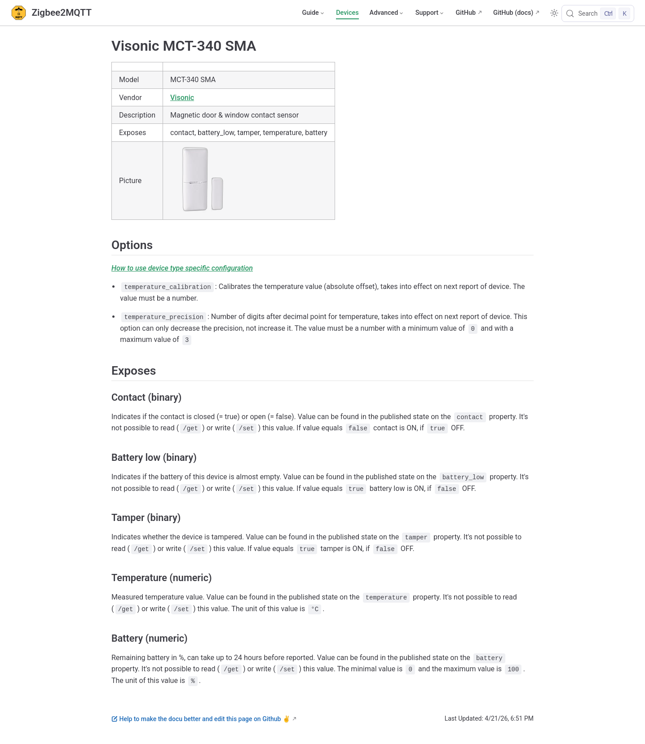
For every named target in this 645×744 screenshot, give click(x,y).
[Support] (430, 13)
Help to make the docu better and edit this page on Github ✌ (200, 718)
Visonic (182, 97)
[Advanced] (387, 13)
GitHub (465, 13)
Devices (347, 13)
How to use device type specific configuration (182, 268)
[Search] (597, 13)
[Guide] (313, 13)
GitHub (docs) (513, 13)
